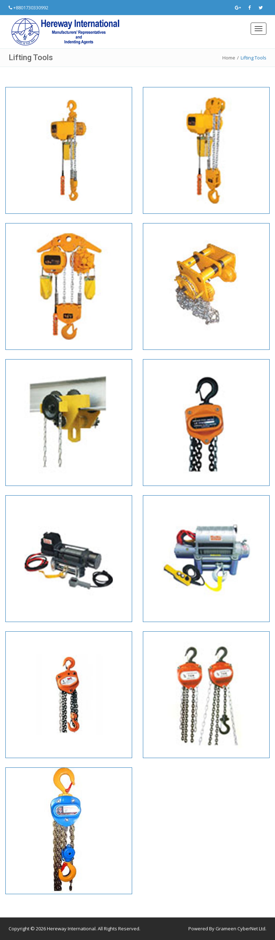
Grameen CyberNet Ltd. (241, 928)
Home (228, 57)
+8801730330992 (30, 7)
